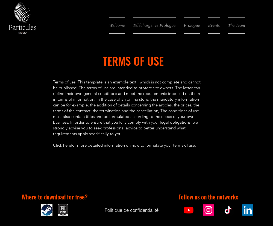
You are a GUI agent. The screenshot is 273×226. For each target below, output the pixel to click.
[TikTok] (228, 210)
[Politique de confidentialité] (131, 209)
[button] (154, 25)
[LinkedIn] (247, 210)
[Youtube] (188, 210)
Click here (62, 145)
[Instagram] (208, 210)
